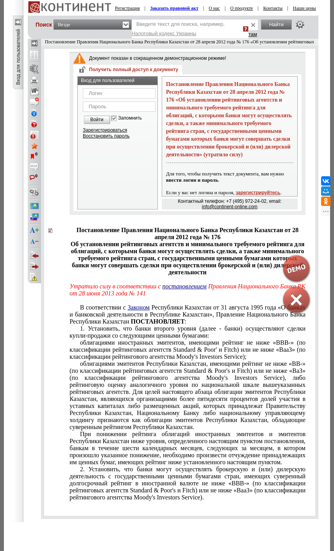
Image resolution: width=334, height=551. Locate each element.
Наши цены (304, 8)
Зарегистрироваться (105, 130)
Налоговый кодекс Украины (164, 33)
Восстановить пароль (106, 136)
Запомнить (130, 118)
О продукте (241, 8)
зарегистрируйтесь (258, 192)
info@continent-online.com (229, 206)
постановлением (185, 286)
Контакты (273, 8)
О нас (214, 8)
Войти (97, 119)
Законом (139, 307)
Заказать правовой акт (174, 8)
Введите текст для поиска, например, (178, 28)
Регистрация (127, 8)
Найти (276, 24)
